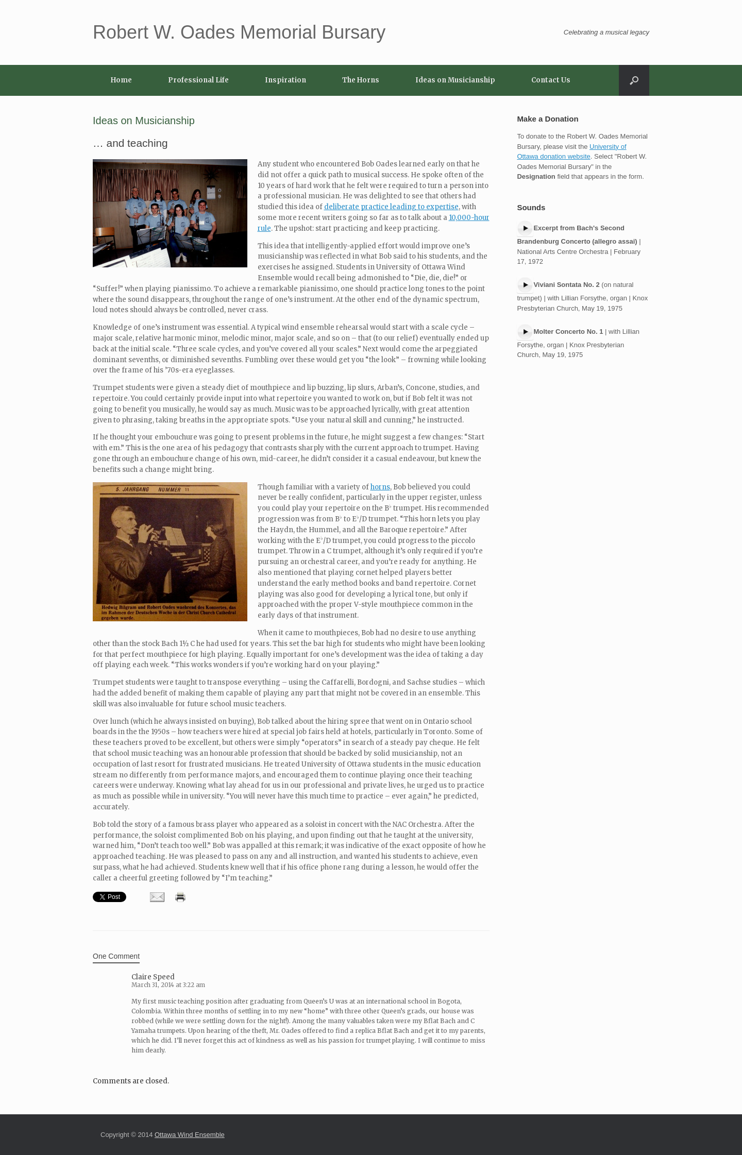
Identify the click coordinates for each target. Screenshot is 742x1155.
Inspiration (285, 80)
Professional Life (198, 80)
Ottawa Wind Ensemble (190, 1135)
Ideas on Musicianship (455, 80)
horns (380, 487)
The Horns (360, 80)
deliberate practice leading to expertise (391, 206)
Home (121, 80)
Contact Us (550, 80)
